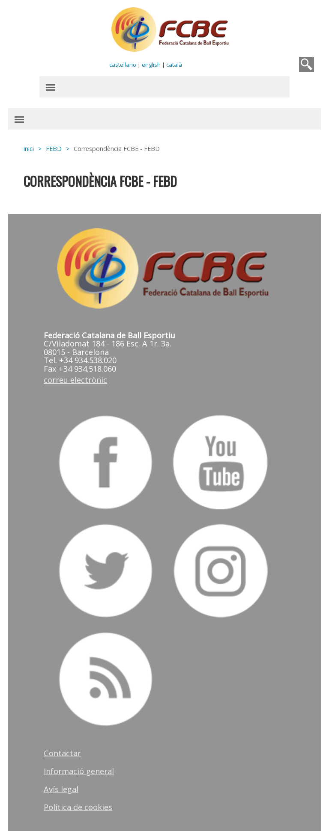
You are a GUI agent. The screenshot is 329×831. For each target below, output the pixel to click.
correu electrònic (75, 380)
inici (29, 149)
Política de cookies (78, 807)
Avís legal (61, 789)
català (174, 64)
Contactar (62, 753)
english (151, 64)
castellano (122, 64)
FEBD (54, 149)
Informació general (79, 771)
